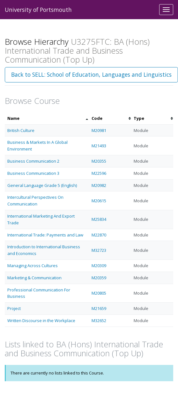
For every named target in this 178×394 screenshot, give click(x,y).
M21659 (99, 308)
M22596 (99, 173)
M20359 (99, 278)
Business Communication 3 (33, 173)
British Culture (20, 130)
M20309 (99, 265)
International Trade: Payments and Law (45, 235)
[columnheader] (47, 118)
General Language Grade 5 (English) (42, 185)
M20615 (99, 201)
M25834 (99, 219)
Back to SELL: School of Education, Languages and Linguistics (91, 74)
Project (14, 308)
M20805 (99, 293)
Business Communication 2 (33, 161)
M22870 (99, 235)
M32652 (99, 320)
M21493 (99, 146)
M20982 (99, 185)
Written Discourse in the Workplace (41, 320)
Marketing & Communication (34, 278)
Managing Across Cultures (32, 265)
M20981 (99, 130)
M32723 (99, 250)
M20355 (99, 161)
